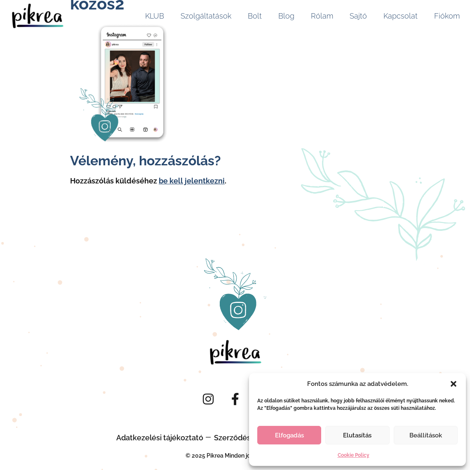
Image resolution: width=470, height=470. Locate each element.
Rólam (322, 16)
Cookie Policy (353, 455)
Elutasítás (357, 435)
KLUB (154, 16)
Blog (286, 16)
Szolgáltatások (206, 16)
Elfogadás (289, 435)
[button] (453, 384)
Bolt (255, 16)
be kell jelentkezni (192, 180)
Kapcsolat (400, 16)
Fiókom (447, 16)
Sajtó (358, 16)
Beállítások (425, 435)
